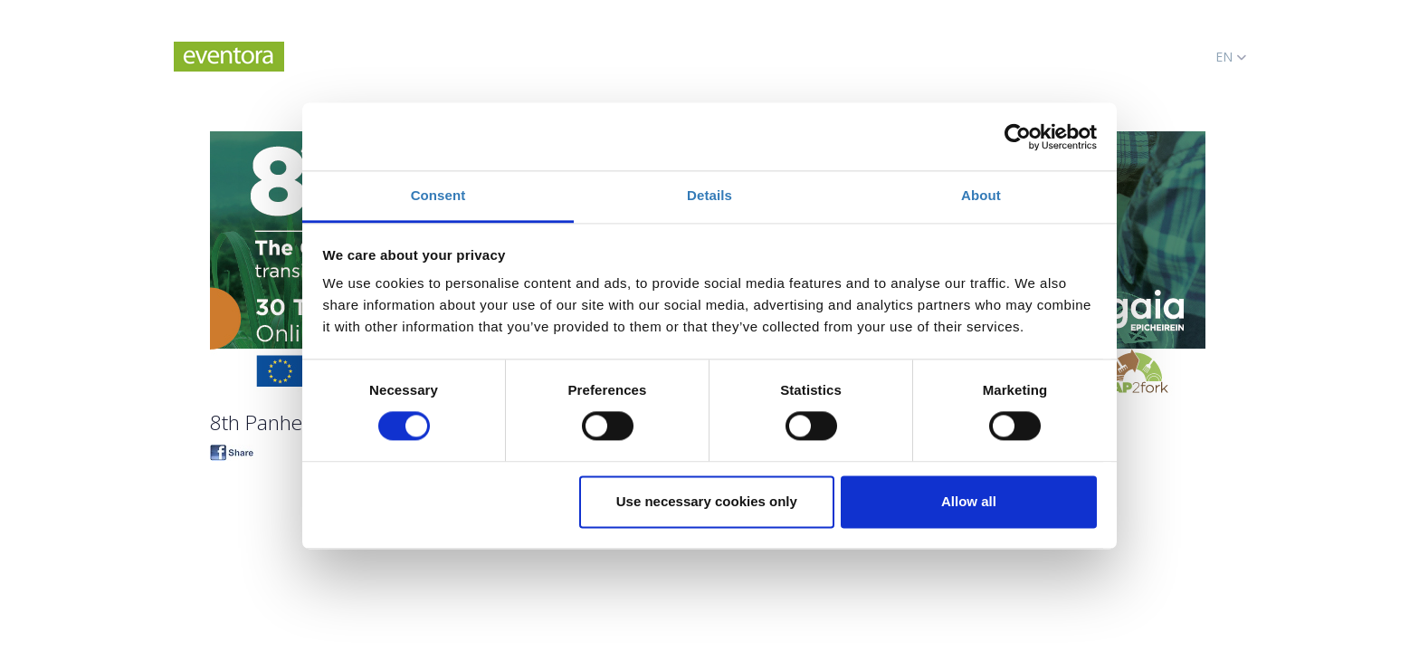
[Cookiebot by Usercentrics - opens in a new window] (1017, 136)
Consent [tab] (438, 195)
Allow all (968, 501)
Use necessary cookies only (706, 501)
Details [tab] (709, 195)
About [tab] (981, 195)
